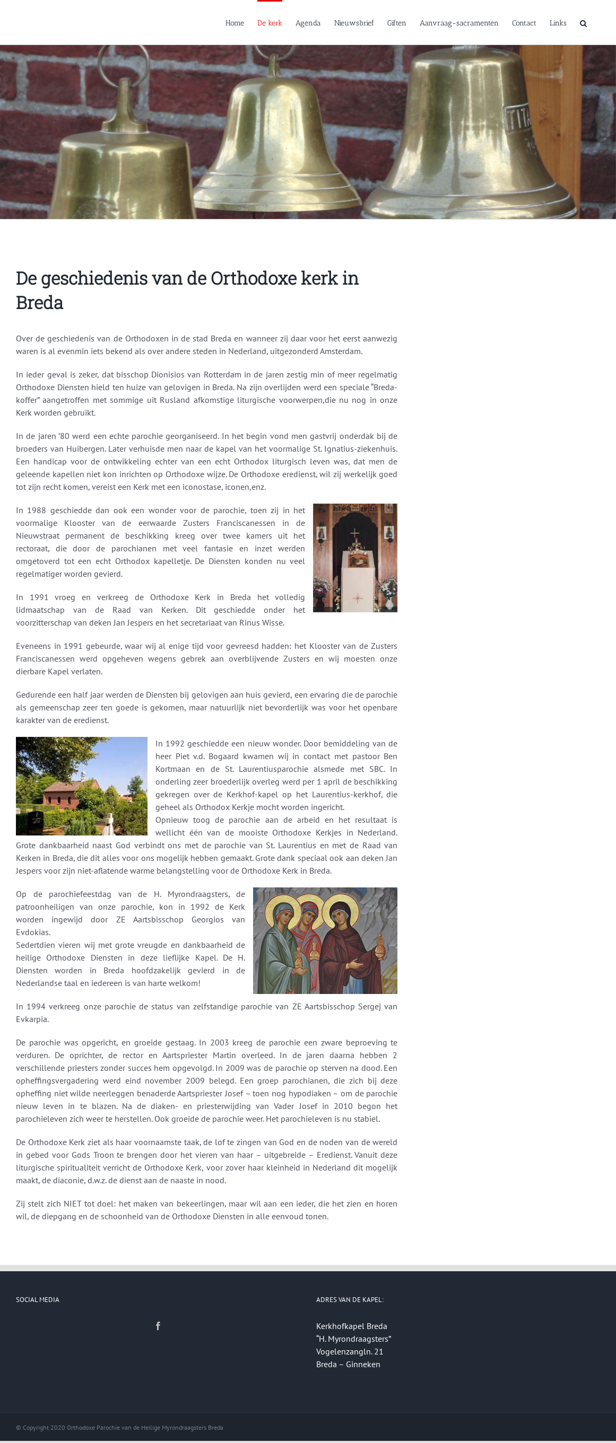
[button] (583, 22)
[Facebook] (158, 1326)
